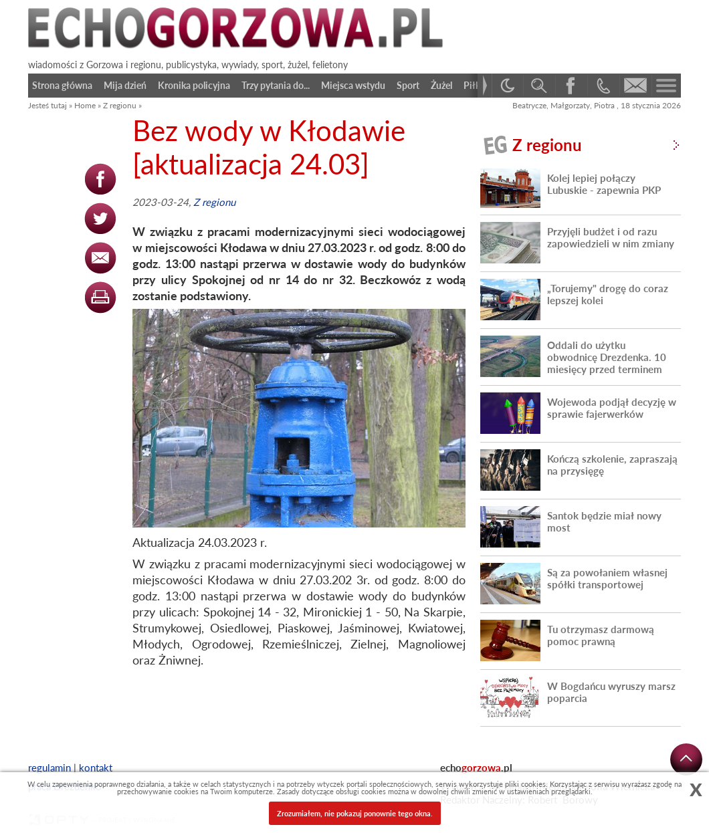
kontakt (95, 767)
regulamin (49, 767)
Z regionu (119, 105)
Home (85, 105)
